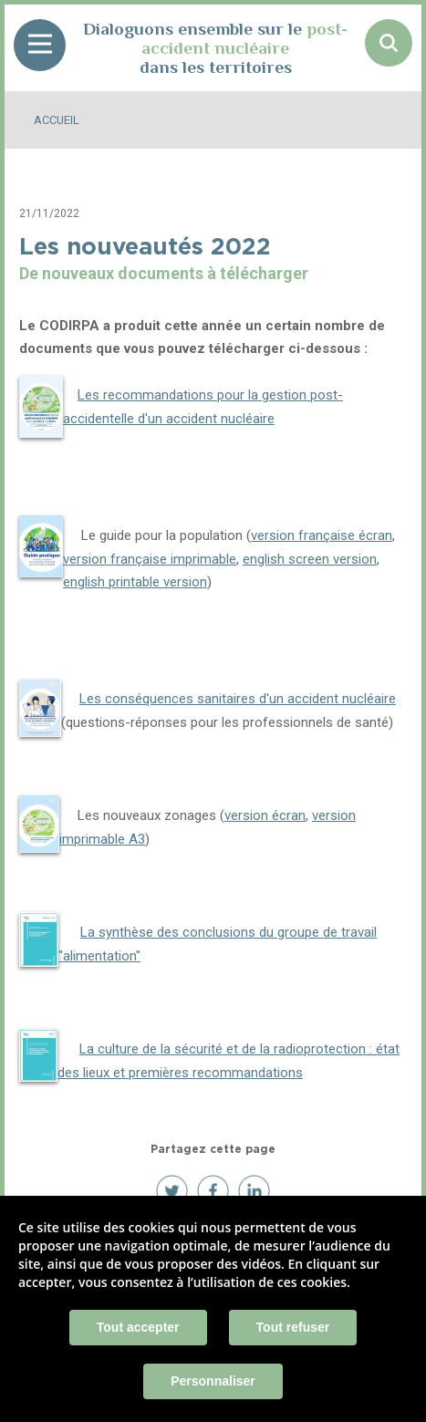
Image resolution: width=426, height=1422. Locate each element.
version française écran (321, 535)
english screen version (310, 559)
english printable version (135, 582)
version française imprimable (149, 559)
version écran (265, 815)
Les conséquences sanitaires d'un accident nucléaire (237, 698)
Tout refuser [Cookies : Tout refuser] (293, 1327)
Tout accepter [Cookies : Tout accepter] (138, 1327)
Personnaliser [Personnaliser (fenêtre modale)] (213, 1381)
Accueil (56, 120)
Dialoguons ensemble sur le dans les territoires (215, 48)
